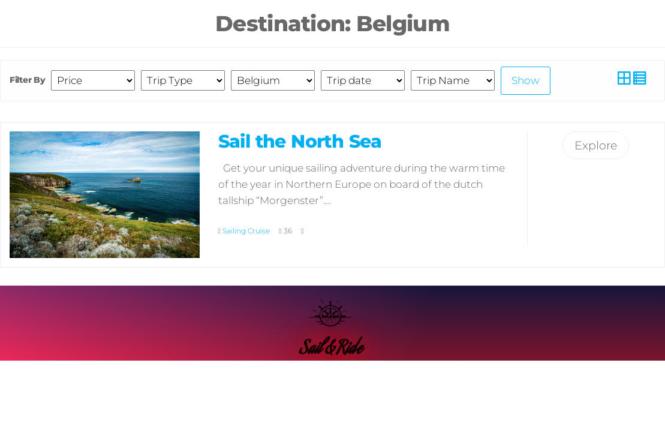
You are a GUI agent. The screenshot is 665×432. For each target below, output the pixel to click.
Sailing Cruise (246, 230)
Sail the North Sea (300, 141)
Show (525, 80)
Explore (595, 145)
